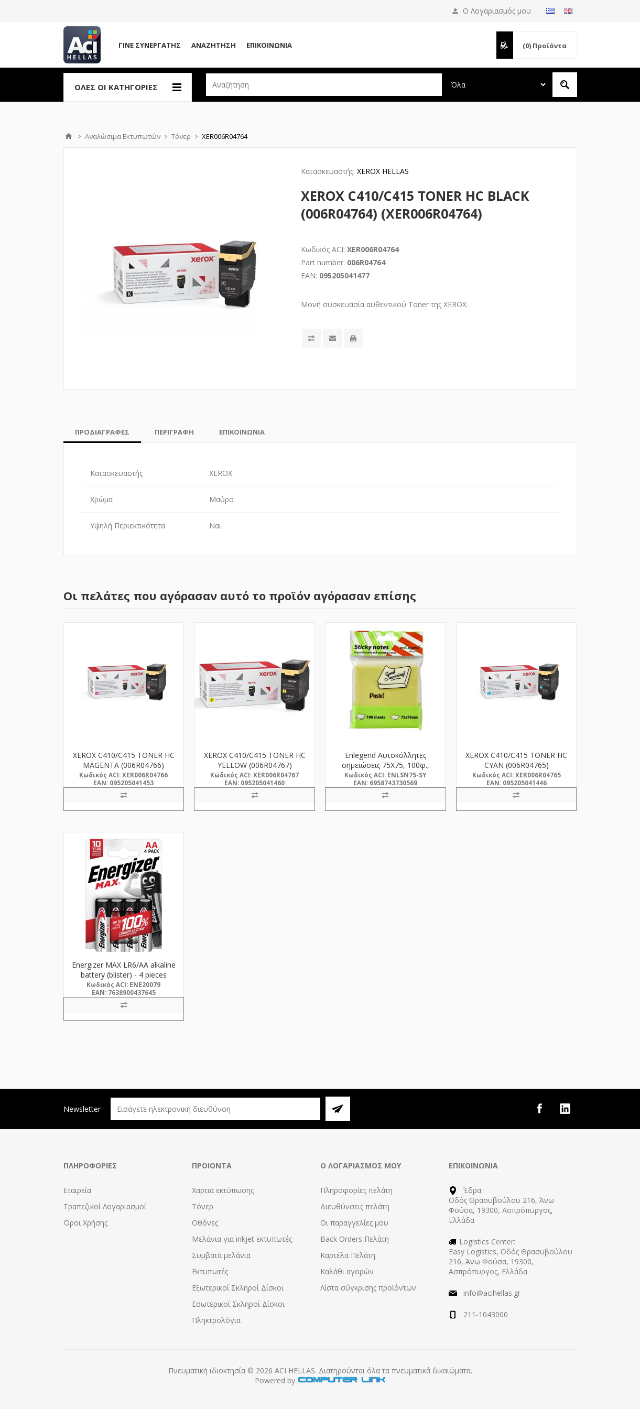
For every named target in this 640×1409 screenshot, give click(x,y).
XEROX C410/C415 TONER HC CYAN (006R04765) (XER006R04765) (516, 765)
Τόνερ (202, 1206)
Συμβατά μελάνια (221, 1255)
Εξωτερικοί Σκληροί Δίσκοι (238, 1288)
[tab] (102, 432)
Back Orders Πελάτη (354, 1239)
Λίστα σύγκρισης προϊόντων (368, 1288)
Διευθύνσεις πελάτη (354, 1206)
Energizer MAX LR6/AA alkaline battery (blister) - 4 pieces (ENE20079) (124, 975)
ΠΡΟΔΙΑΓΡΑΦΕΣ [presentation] (102, 432)
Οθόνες (205, 1223)
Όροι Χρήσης (85, 1223)
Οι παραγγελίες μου (354, 1223)
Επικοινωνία (269, 45)
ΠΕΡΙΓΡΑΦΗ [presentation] (174, 432)
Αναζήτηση (213, 45)
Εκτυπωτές (210, 1271)
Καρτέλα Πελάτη (347, 1255)
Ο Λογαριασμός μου (497, 11)
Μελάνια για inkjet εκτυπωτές (242, 1239)
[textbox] (324, 84)
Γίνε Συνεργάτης (149, 45)
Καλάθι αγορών (347, 1271)
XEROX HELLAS (383, 171)
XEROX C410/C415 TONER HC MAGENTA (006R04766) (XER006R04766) (124, 765)
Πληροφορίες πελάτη (356, 1190)
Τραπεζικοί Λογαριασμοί (104, 1206)
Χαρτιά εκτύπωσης (223, 1190)
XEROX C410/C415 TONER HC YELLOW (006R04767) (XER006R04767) (255, 765)
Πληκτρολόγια (216, 1320)
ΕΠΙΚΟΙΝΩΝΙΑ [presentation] (242, 432)
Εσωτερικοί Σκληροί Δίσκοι (238, 1304)
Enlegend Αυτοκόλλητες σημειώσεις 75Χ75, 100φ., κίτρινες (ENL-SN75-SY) (385, 765)
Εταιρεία (77, 1190)
